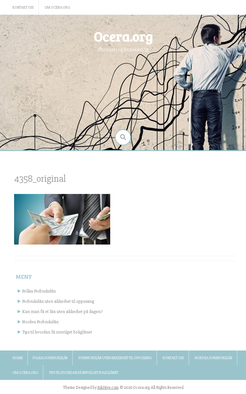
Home (17, 358)
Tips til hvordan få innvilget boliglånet (57, 332)
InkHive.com (108, 387)
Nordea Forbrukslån (40, 322)
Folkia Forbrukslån (39, 291)
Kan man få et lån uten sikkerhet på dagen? (62, 311)
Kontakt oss (23, 7)
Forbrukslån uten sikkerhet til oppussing (58, 301)
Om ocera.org (57, 7)
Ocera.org (123, 36)
